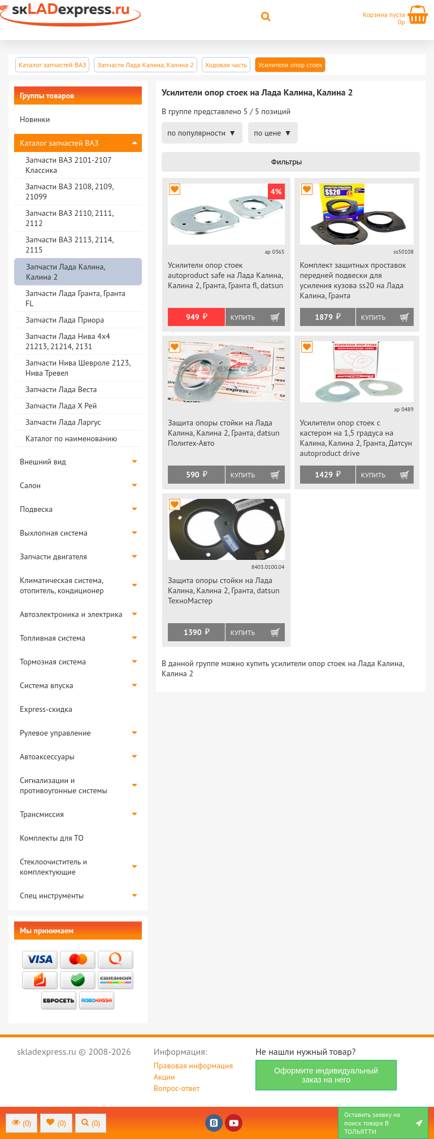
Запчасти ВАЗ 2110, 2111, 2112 (69, 218)
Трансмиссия (42, 814)
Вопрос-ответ (176, 1088)
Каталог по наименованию (71, 438)
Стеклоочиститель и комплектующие (53, 867)
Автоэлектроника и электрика (71, 614)
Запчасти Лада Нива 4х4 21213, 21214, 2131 (67, 341)
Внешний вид (43, 462)
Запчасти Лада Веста (61, 389)
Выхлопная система (54, 533)
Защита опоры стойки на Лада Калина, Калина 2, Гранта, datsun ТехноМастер (224, 590)
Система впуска (46, 685)
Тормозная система (53, 662)
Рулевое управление (55, 733)
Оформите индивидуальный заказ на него (326, 1075)
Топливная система (52, 638)
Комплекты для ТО (52, 838)
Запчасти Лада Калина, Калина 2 (65, 272)
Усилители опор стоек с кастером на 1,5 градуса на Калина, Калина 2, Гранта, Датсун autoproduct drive (356, 438)
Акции (164, 1077)
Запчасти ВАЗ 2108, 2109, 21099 (69, 191)
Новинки (35, 119)
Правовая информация (193, 1065)
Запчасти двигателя (53, 556)
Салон (30, 485)
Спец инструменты (52, 895)
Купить (243, 317)
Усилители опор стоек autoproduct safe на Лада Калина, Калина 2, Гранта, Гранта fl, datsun (225, 275)
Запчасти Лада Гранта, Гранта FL (75, 298)
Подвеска (36, 509)
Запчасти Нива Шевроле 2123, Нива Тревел (77, 368)
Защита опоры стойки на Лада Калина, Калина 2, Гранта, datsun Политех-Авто (224, 433)
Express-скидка (46, 709)
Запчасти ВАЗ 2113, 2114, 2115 (69, 244)
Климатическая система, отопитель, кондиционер (62, 585)
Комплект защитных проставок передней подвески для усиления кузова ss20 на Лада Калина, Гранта (353, 280)
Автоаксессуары (47, 756)
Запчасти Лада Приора (64, 320)
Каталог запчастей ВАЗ (59, 143)
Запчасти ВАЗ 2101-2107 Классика (68, 165)
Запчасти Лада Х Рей (61, 406)
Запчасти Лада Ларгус (63, 422)
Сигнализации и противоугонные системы (63, 785)
